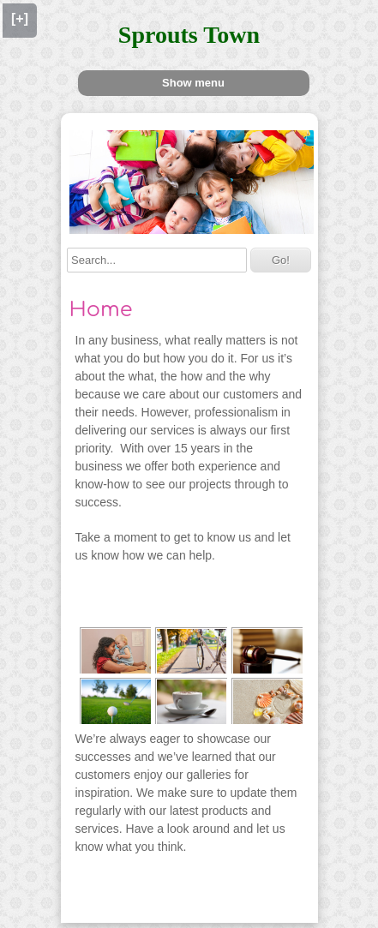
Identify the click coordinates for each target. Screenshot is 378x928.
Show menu (193, 82)
